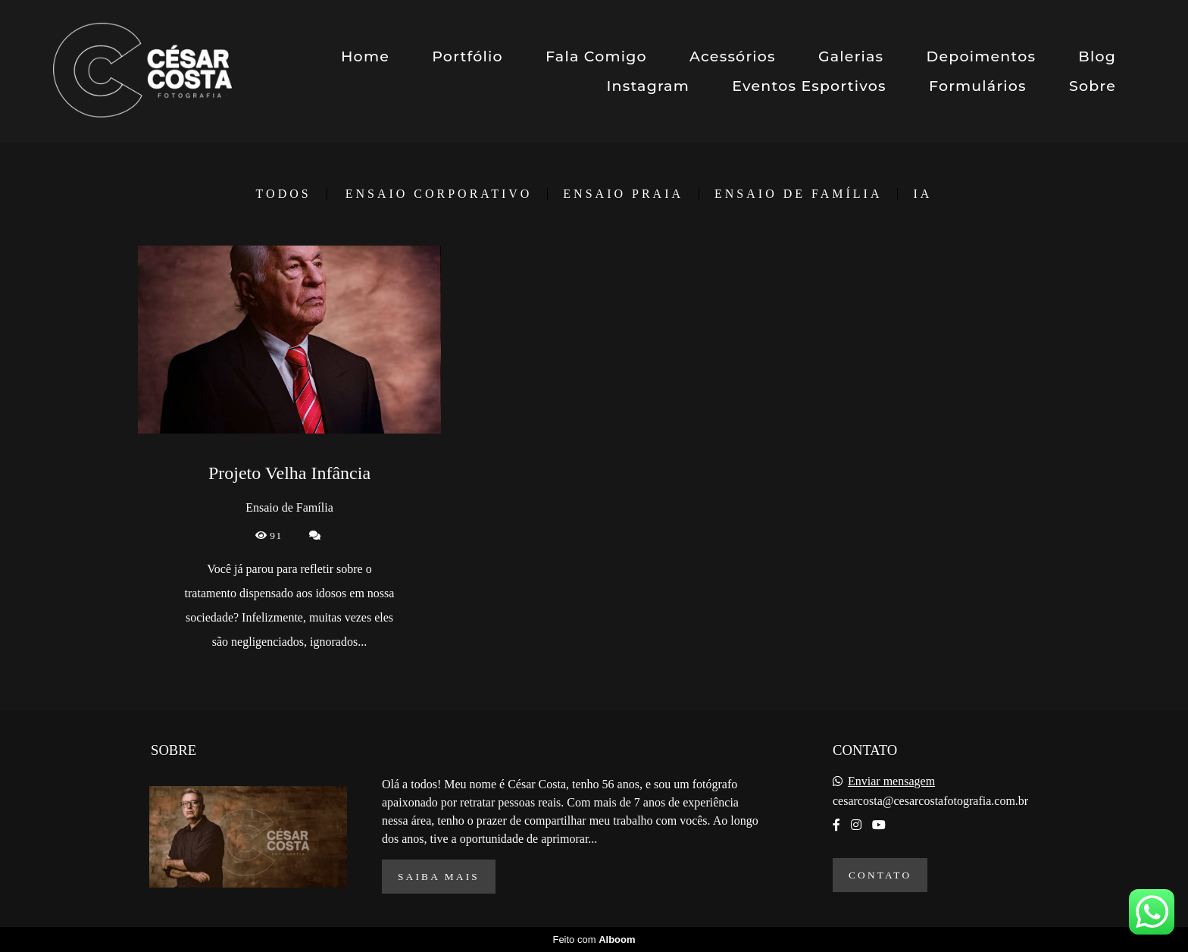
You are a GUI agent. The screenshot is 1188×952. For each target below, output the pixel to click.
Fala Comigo (596, 56)
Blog (1097, 56)
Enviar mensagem (891, 781)
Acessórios (732, 56)
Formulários (978, 86)
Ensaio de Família (798, 194)
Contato (880, 875)
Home (365, 56)
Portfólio (467, 56)
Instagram (647, 86)
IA (922, 194)
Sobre (1092, 86)
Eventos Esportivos (809, 86)
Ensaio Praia (623, 194)
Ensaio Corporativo (439, 194)
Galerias (850, 56)
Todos (283, 194)
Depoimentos (981, 56)
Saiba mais (439, 876)
